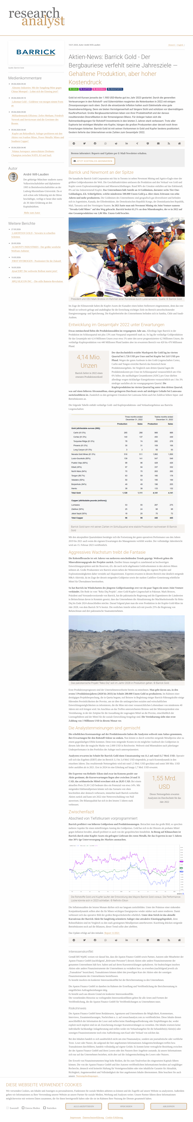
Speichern (126, 1106)
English (180, 45)
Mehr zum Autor (32, 212)
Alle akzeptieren (84, 1106)
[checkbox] (7, 1107)
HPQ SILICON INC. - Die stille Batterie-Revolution (37, 281)
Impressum (75, 1117)
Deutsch (171, 45)
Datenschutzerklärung (93, 1117)
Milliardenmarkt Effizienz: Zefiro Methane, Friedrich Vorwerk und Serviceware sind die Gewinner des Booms (37, 119)
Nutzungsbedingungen (87, 1076)
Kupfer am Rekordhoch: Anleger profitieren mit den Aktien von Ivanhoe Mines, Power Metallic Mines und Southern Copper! (37, 137)
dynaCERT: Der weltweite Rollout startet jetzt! (34, 271)
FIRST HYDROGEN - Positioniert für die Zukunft (36, 261)
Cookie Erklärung (114, 1117)
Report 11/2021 (111, 933)
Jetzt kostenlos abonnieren (93, 161)
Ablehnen (169, 1106)
